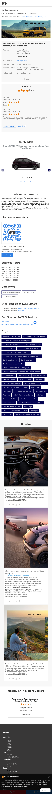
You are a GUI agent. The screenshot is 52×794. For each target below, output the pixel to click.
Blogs (9, 766)
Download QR (7, 255)
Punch (9, 745)
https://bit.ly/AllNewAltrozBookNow (17, 575)
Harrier (9, 748)
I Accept (45, 790)
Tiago (9, 742)
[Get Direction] (35, 324)
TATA (8, 736)
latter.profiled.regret (24, 61)
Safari (9, 749)
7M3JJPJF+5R (6, 322)
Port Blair (21, 311)
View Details (24, 182)
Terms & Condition (13, 765)
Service (9, 755)
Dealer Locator (12, 756)
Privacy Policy (11, 763)
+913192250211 (22, 57)
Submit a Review (9, 126)
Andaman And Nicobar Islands (28, 309)
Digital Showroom (13, 758)
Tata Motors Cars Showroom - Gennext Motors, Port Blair (26, 700)
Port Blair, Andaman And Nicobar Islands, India (17, 324)
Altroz (8, 751)
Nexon (9, 740)
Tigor (8, 743)
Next (49, 170)
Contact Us (10, 762)
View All (20, 126)
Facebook (12, 771)
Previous (3, 170)
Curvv (9, 746)
